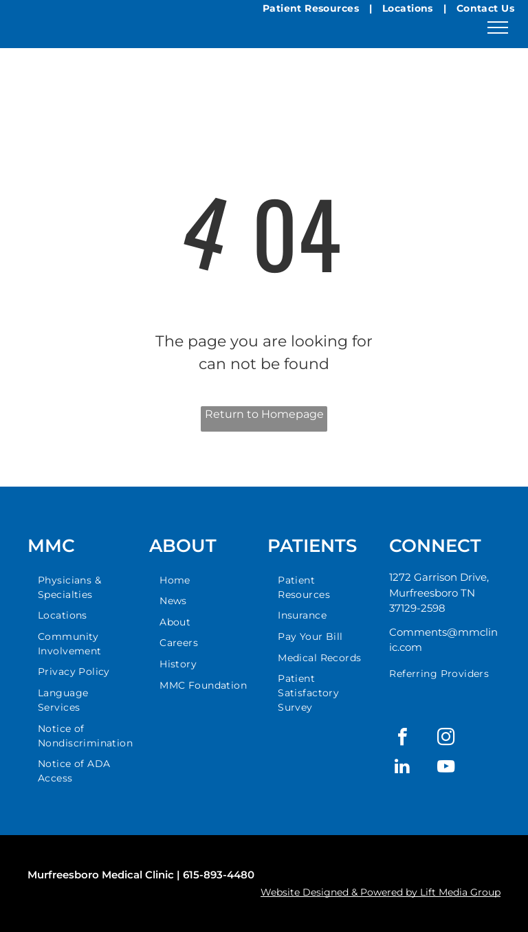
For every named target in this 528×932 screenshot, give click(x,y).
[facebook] (402, 738)
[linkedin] (402, 768)
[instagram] (445, 738)
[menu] (498, 27)
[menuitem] (85, 588)
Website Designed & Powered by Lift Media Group (380, 892)
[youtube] (445, 768)
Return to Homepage (264, 414)
